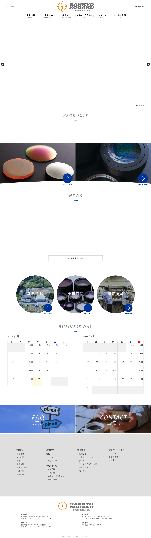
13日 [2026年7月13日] (14, 362)
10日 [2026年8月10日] (89, 362)
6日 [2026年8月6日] (115, 353)
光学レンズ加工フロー (57, 476)
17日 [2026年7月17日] (48, 362)
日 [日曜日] (63, 342)
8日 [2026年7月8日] (31, 353)
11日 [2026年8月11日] (98, 362)
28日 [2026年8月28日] (124, 379)
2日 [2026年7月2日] (40, 345)
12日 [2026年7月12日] (65, 353)
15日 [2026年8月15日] (132, 362)
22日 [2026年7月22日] (31, 370)
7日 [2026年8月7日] (124, 353)
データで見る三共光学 (88, 464)
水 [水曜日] (29, 342)
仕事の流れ (83, 467)
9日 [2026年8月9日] (141, 353)
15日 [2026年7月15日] (31, 362)
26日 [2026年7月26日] (65, 370)
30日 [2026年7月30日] (40, 379)
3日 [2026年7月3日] (48, 345)
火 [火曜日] (20, 342)
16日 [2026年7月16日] (40, 362)
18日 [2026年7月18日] (57, 362)
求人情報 (82, 471)
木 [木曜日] (38, 342)
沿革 (18, 461)
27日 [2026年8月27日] (115, 379)
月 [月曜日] (12, 342)
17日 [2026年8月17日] (89, 370)
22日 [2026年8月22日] (132, 370)
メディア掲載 (22, 467)
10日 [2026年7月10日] (48, 353)
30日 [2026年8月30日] (141, 379)
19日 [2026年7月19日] (65, 362)
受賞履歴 (20, 464)
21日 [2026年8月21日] (124, 370)
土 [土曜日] (55, 342)
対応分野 (51, 469)
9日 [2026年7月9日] (40, 353)
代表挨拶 (20, 471)
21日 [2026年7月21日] (22, 370)
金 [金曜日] (46, 342)
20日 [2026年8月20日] (115, 370)
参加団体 (20, 474)
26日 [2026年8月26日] (106, 379)
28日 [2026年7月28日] (22, 379)
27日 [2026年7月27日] (14, 379)
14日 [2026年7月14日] (22, 362)
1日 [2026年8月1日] (132, 345)
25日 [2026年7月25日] (57, 370)
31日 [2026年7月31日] (48, 379)
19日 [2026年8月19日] (106, 370)
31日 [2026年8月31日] (89, 387)
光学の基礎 (52, 479)
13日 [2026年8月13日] (115, 362)
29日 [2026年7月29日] (31, 379)
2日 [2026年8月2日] (141, 345)
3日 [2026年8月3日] (89, 353)
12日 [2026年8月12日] (106, 362)
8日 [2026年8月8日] (132, 353)
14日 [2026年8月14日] (124, 362)
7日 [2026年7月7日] (23, 353)
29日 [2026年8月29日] (132, 379)
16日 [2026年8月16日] (141, 362)
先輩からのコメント (87, 457)
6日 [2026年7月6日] (14, 353)
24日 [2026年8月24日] (89, 379)
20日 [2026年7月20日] (14, 370)
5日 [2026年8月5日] (107, 353)
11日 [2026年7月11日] (57, 353)
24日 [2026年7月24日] (48, 370)
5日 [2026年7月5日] (66, 345)
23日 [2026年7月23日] (40, 370)
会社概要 (20, 457)
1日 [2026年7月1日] (31, 345)
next (148, 64)
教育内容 (82, 461)
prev (2, 64)
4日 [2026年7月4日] (57, 345)
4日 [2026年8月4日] (98, 353)
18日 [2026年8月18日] (98, 370)
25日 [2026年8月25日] (98, 379)
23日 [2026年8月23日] (141, 370)
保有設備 (51, 473)
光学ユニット (53, 461)
